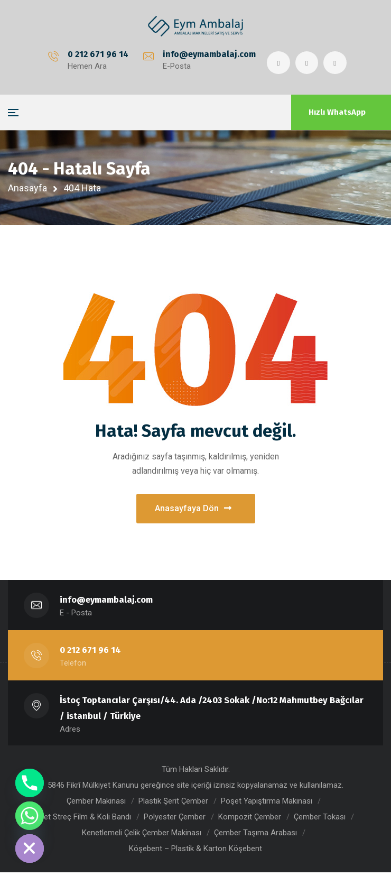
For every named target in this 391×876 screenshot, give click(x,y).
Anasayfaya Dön (193, 510)
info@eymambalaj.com (208, 54)
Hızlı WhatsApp (337, 112)
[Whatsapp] (29, 815)
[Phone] (29, 783)
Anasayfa (27, 187)
